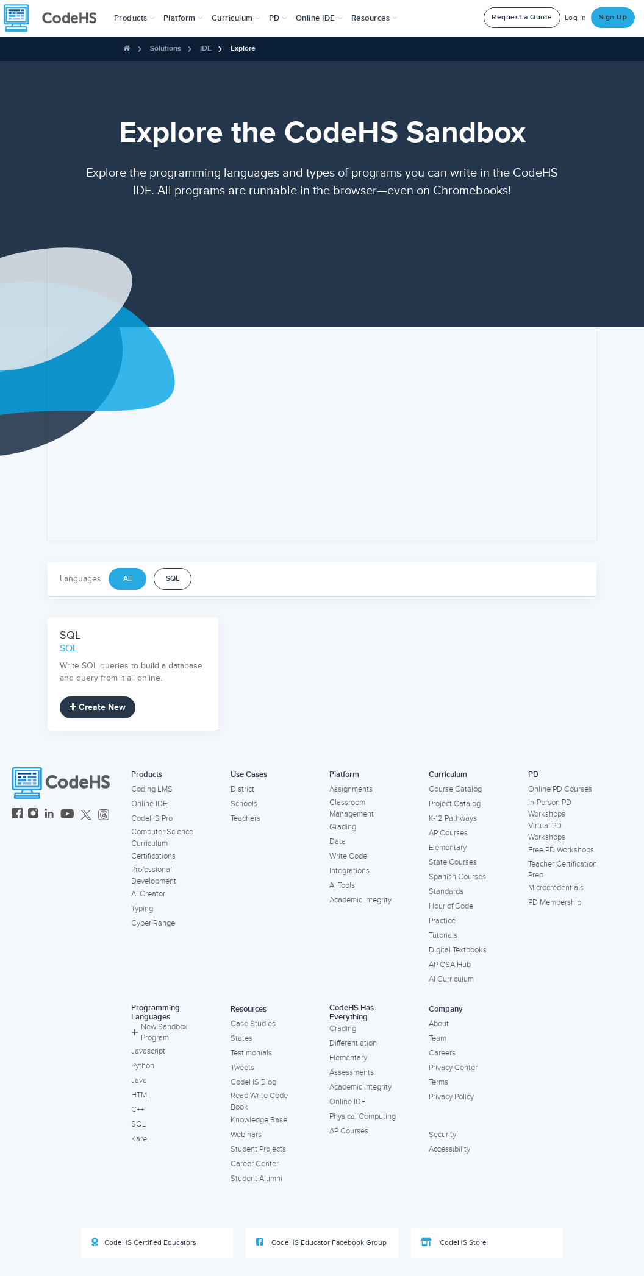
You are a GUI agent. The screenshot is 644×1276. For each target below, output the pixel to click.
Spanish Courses (457, 877)
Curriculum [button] (236, 18)
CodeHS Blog (253, 1082)
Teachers (245, 818)
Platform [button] (183, 18)
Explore (243, 48)
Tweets (242, 1067)
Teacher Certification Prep (562, 870)
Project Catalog (455, 804)
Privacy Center (453, 1067)
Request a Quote (522, 17)
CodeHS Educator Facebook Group (321, 1242)
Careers (442, 1053)
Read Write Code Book (259, 1101)
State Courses (453, 862)
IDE (206, 48)
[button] (134, 18)
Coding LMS (152, 789)
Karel (140, 1139)
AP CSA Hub (450, 964)
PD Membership (554, 902)
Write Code (348, 856)
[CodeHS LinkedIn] (49, 815)
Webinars (246, 1135)
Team (437, 1038)
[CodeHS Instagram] (33, 815)
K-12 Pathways (453, 818)
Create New (98, 707)
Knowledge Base (259, 1120)
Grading (342, 827)
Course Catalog (455, 789)
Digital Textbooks (458, 950)
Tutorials (443, 935)
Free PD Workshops (561, 850)
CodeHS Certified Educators (143, 1242)
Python (142, 1066)
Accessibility (449, 1149)
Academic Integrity (360, 900)
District (242, 789)
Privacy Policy (451, 1097)
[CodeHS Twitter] (86, 815)
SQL (172, 578)
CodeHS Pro (152, 818)
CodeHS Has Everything (351, 1012)
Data (337, 841)
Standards (446, 891)
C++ (137, 1110)
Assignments (351, 789)
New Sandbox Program (159, 1032)
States (241, 1038)
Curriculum (448, 774)
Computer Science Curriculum (162, 837)
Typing (142, 908)
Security (442, 1135)
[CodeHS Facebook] (17, 815)
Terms (438, 1082)
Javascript (148, 1051)
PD (533, 774)
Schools (244, 804)
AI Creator (148, 894)
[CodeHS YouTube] (67, 815)
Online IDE (149, 804)
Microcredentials (556, 888)
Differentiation (353, 1043)
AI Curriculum (451, 979)
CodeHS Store (454, 1242)
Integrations (349, 871)
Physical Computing (362, 1116)
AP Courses (448, 833)
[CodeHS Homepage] (55, 18)
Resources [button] (374, 18)
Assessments (351, 1072)
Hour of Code (451, 906)
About (439, 1024)
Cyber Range (153, 923)
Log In (576, 18)
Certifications (153, 856)
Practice (442, 921)
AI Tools (342, 885)
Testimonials (251, 1053)
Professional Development (153, 875)
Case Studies (253, 1024)
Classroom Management (351, 808)
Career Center (255, 1164)
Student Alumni (256, 1178)
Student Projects (258, 1149)
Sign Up (613, 17)
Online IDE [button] (319, 18)
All (127, 578)
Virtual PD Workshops (546, 831)
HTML (141, 1095)
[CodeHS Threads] (104, 815)
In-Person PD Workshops (549, 808)
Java (139, 1080)
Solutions (165, 48)
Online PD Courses (560, 789)
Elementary (448, 847)
